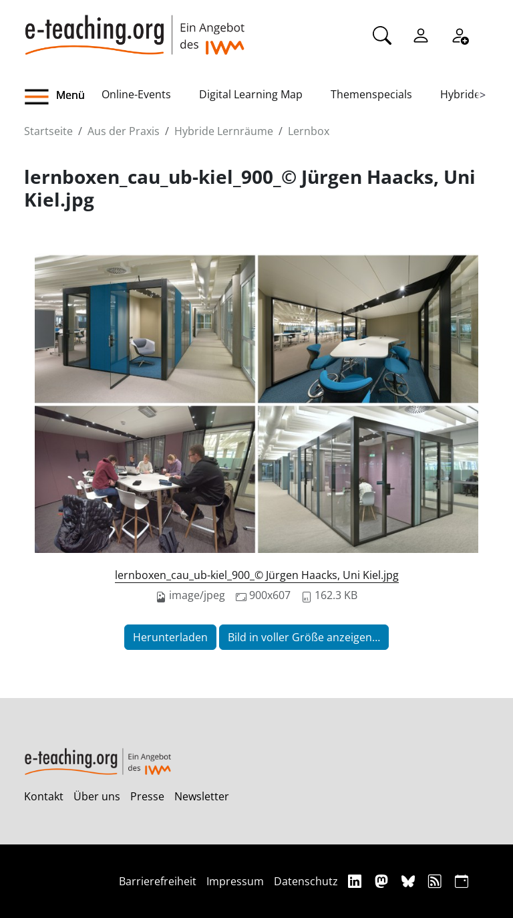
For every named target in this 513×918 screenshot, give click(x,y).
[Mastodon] (383, 881)
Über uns (96, 796)
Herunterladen (170, 637)
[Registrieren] (459, 34)
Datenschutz (306, 881)
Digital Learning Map (251, 94)
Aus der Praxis (124, 131)
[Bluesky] (409, 881)
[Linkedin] (356, 881)
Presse (147, 796)
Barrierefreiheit (157, 881)
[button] (63, 97)
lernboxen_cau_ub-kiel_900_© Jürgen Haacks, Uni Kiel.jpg (257, 575)
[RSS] (436, 881)
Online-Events (136, 94)
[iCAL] (461, 881)
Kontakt (43, 796)
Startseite (48, 131)
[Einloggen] (420, 34)
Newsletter (201, 796)
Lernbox (308, 131)
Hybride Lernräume (223, 131)
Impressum (235, 881)
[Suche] (382, 34)
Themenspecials (371, 94)
